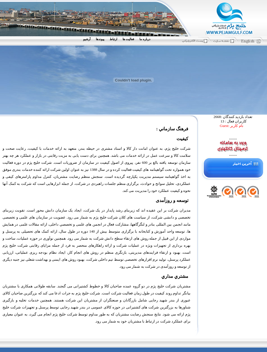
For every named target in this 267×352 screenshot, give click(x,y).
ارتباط (113, 39)
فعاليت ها (128, 39)
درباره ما (144, 39)
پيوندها (100, 39)
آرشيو (86, 39)
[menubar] (118, 39)
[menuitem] (146, 39)
